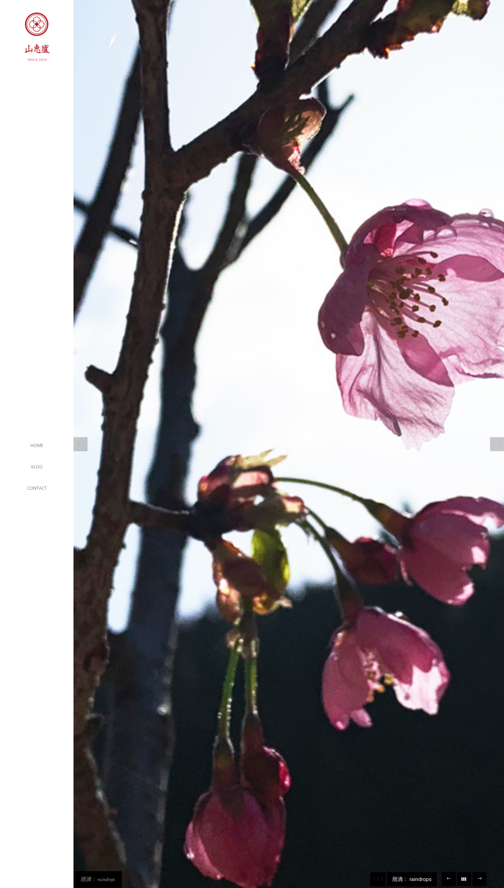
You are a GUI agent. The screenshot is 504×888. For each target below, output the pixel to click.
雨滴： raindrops (97, 879)
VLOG (37, 466)
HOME (36, 445)
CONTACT (37, 488)
